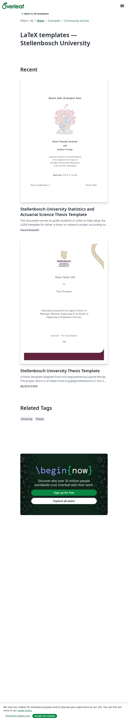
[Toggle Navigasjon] (122, 5)
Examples (54, 21)
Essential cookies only (18, 715)
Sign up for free (64, 493)
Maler (41, 21)
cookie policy (24, 710)
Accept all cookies (44, 715)
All (31, 21)
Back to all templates (35, 13)
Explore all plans (64, 501)
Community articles (76, 21)
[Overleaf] (13, 6)
